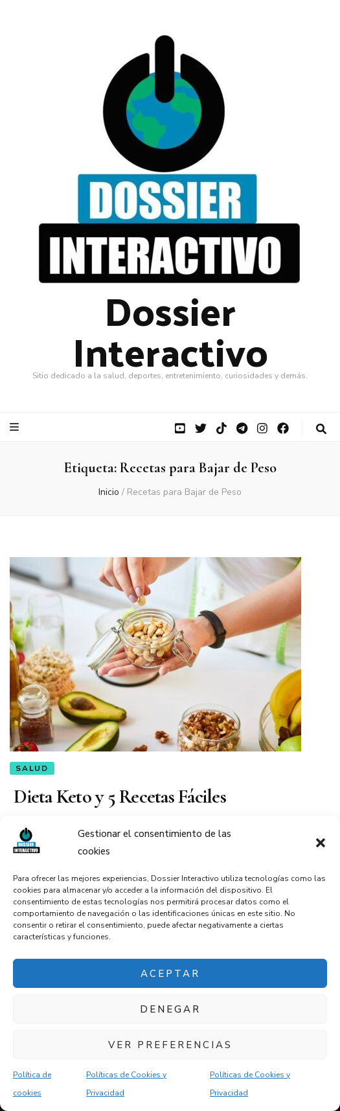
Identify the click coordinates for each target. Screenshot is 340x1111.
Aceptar (170, 973)
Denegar (170, 1009)
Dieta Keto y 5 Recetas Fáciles (118, 796)
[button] (320, 842)
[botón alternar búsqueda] (321, 429)
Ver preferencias (170, 1044)
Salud (32, 768)
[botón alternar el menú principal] (16, 427)
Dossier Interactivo (170, 330)
